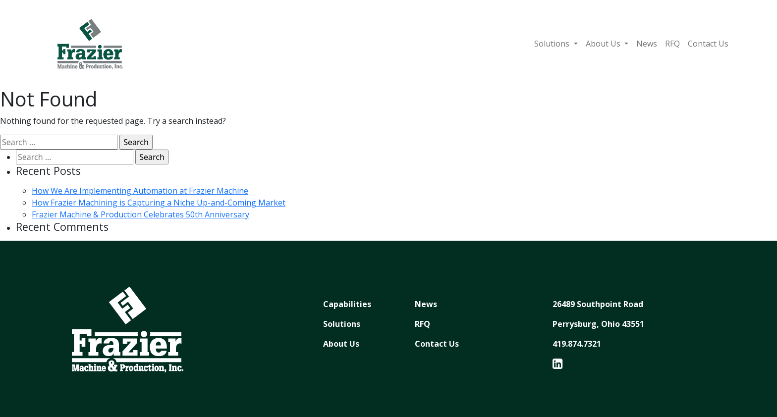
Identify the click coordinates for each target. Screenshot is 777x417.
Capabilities (347, 304)
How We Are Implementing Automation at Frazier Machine (140, 190)
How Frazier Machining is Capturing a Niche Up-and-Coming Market (158, 202)
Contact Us (708, 43)
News (646, 43)
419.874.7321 (577, 343)
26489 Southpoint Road (598, 304)
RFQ (672, 43)
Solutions (552, 43)
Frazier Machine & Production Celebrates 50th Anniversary (140, 214)
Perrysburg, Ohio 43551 (598, 323)
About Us (604, 43)
